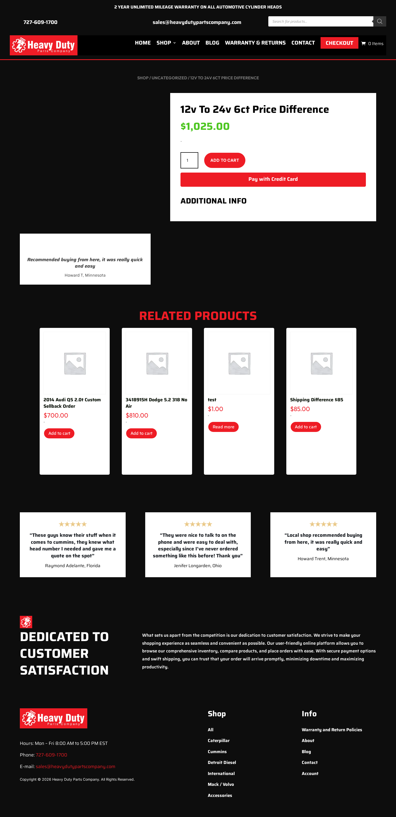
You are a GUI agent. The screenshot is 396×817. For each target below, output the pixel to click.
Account (310, 775)
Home (143, 44)
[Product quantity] (189, 162)
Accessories (220, 797)
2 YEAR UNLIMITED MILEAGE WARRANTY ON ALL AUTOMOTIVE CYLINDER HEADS (198, 8)
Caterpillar (219, 742)
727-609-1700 (40, 24)
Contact (303, 44)
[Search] (379, 23)
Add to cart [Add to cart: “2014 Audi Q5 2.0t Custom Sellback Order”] (62, 436)
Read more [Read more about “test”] (226, 429)
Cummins (217, 753)
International (221, 775)
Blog (212, 44)
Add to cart (224, 162)
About (191, 44)
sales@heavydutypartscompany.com (197, 24)
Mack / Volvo (221, 786)
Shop (164, 44)
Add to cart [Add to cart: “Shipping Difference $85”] (309, 429)
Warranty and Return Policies (332, 731)
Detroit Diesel (222, 764)
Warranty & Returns (255, 44)
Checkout (339, 44)
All (210, 731)
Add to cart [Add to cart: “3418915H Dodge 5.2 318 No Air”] (144, 436)
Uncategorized (169, 79)
